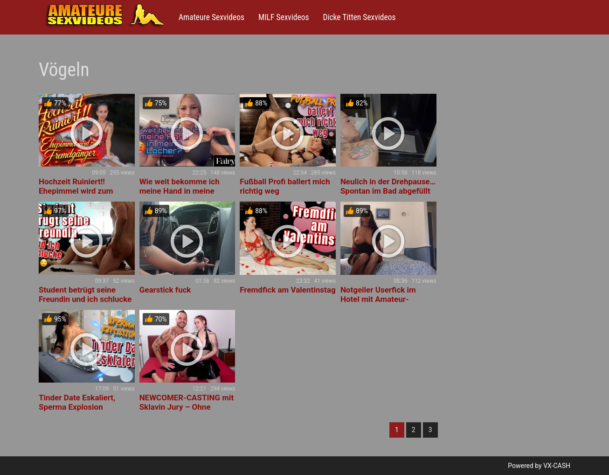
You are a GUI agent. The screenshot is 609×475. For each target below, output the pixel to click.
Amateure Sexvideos (211, 17)
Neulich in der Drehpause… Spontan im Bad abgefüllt (388, 186)
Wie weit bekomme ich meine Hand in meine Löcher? (179, 191)
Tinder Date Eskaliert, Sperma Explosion (77, 402)
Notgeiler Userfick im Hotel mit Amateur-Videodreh (378, 299)
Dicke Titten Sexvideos (359, 17)
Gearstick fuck (165, 289)
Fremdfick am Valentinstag (287, 289)
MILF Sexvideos (283, 17)
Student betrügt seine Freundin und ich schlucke (85, 294)
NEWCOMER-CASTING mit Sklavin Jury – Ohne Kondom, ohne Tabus (186, 407)
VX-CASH (556, 465)
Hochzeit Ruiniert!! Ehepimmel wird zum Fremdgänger (76, 191)
